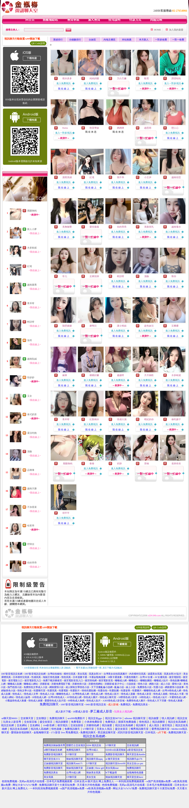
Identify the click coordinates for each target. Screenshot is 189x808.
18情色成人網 (39, 697)
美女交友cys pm (135, 763)
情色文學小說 (24, 690)
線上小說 (130, 687)
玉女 (29, 396)
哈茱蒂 (30, 525)
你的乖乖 (32, 562)
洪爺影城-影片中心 (114, 683)
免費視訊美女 (51, 772)
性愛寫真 (52, 690)
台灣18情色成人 (56, 697)
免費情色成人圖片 (135, 700)
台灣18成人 (92, 749)
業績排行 (58, 39)
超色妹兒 (149, 325)
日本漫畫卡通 (80, 677)
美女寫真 (82, 673)
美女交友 (91, 777)
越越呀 (120, 375)
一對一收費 (178, 39)
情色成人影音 (144, 694)
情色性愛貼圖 (89, 690)
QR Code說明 (38, 43)
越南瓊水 (176, 226)
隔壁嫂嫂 (67, 325)
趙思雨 (147, 128)
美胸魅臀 (67, 226)
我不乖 (120, 177)
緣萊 (64, 375)
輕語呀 (30, 321)
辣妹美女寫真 (93, 772)
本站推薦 (126, 39)
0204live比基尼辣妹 (116, 749)
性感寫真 (36, 677)
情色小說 (142, 683)
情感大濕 (121, 419)
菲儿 (64, 276)
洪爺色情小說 (79, 683)
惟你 (173, 276)
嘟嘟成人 (133, 680)
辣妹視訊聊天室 (74, 759)
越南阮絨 (32, 358)
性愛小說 (158, 687)
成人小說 (165, 683)
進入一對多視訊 (172, 83)
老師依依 (176, 463)
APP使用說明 (143, 627)
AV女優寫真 (160, 677)
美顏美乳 (149, 226)
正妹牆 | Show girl (95, 768)
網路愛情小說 (56, 687)
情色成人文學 (31, 694)
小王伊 (147, 177)
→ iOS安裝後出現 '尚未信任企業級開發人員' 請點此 (46, 668)
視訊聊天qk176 (134, 759)
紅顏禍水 (94, 419)
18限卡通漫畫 (115, 677)
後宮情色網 (91, 680)
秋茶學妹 (94, 128)
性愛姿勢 (125, 690)
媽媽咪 (120, 128)
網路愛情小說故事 (174, 687)
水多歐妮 (32, 247)
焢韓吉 (30, 544)
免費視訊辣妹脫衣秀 (54, 745)
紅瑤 (29, 266)
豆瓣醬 (175, 325)
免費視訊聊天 (73, 749)
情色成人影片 (112, 694)
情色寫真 (66, 677)
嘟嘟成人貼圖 (14, 683)
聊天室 (90, 754)
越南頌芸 (176, 177)
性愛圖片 (137, 690)
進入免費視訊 (63, 83)
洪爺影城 (44, 683)
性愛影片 (75, 690)
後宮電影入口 (15, 680)
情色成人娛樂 (35, 700)
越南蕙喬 (32, 284)
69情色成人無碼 (76, 700)
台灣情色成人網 (80, 694)
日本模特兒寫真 (21, 677)
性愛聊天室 (39, 690)
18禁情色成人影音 (127, 697)
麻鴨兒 (93, 325)
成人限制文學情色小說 (77, 687)
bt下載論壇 (111, 772)
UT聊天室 (111, 745)
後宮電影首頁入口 (73, 680)
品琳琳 (30, 470)
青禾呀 (30, 303)
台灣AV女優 (146, 677)
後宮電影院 (175, 677)
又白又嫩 (121, 78)
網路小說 (154, 683)
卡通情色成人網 (177, 697)
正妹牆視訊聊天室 (53, 763)
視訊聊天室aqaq (94, 759)
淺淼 (29, 451)
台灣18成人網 (73, 772)
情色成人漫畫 (128, 694)
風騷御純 (32, 210)
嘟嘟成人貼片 (161, 680)
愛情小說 (177, 683)
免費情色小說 (144, 687)
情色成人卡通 (176, 694)
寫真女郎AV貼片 (172, 673)
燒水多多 (67, 78)
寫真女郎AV (95, 673)
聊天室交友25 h (52, 759)
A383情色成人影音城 (113, 700)
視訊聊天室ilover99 (115, 763)
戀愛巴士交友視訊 (75, 745)
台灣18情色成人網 (171, 690)
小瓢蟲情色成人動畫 (15, 700)
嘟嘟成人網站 (31, 683)
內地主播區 (109, 39)
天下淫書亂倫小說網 (101, 687)
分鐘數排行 (75, 39)
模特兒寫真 (70, 673)
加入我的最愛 (176, 29)
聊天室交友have (135, 777)
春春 (92, 463)
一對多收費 (161, 39)
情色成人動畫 (175, 700)
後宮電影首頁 (106, 680)
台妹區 (92, 39)
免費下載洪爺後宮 (52, 680)
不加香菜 (32, 507)
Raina (65, 128)
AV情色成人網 (74, 697)
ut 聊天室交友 (113, 759)
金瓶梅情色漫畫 (135, 772)
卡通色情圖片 (131, 677)
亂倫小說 (119, 687)
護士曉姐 (121, 325)
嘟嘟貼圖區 (146, 680)
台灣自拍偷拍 (55, 673)
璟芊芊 (65, 513)
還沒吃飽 (32, 433)
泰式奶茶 (32, 414)
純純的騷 (94, 78)
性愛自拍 (102, 690)
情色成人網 (97, 694)
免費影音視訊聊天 (53, 754)
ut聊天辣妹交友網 (53, 749)
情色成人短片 (160, 697)
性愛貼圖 (114, 690)
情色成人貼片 (93, 700)
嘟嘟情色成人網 (152, 690)
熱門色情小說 (14, 687)
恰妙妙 (30, 377)
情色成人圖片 (90, 697)
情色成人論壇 (23, 697)
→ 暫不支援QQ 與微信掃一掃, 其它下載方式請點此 (97, 668)
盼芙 (146, 78)
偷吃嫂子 (176, 419)
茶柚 (146, 463)
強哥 (29, 340)
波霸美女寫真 (155, 673)
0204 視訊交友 (93, 745)
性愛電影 (63, 690)
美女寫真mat (112, 768)
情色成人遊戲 (160, 694)
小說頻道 (131, 683)
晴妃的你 (149, 419)
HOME (157, 29)
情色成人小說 (47, 694)
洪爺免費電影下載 (60, 683)
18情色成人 (145, 697)
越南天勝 (32, 488)
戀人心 (175, 128)
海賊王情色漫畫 (51, 677)
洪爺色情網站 (95, 683)
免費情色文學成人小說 (35, 687)
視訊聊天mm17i (74, 763)
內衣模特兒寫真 (137, 673)
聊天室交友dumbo (136, 754)
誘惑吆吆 (176, 78)
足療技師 (94, 276)
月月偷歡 (149, 375)
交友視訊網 (133, 745)
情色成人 (17, 694)
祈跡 (119, 463)
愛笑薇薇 (94, 226)
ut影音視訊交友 (135, 749)
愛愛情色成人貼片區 (55, 700)
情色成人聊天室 (108, 697)
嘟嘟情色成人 (63, 694)
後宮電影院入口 (32, 680)
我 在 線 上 (63, 88)
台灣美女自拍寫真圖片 (115, 673)
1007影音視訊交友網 (11, 673)
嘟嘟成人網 (121, 680)
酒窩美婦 (67, 177)
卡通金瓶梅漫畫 (97, 677)
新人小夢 (32, 229)
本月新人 (144, 39)
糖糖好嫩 (94, 375)
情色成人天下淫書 (156, 700)
